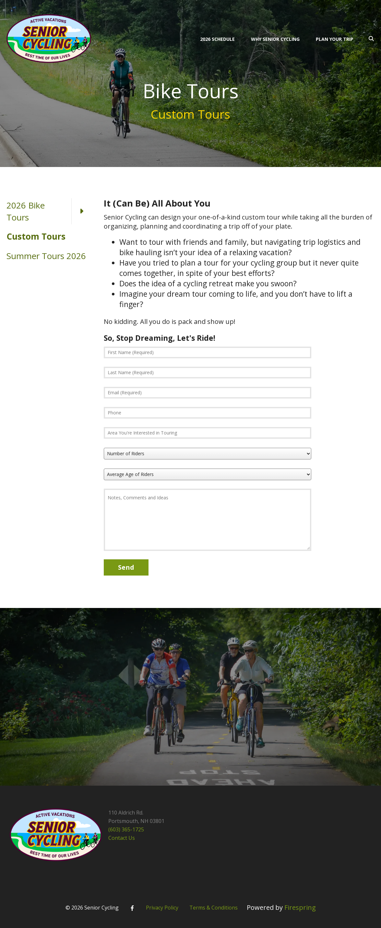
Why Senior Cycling (275, 39)
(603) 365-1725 (126, 829)
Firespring (300, 907)
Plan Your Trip (334, 39)
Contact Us (121, 837)
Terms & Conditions (213, 907)
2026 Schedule (217, 39)
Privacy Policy (162, 907)
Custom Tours (35, 236)
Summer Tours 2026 (46, 256)
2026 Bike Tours (48, 211)
